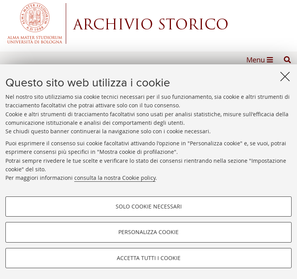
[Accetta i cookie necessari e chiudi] (285, 76)
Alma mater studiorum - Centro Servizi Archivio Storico (148, 23)
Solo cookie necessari (149, 206)
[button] (287, 60)
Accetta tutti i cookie (149, 258)
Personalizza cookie (148, 232)
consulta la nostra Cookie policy (114, 177)
